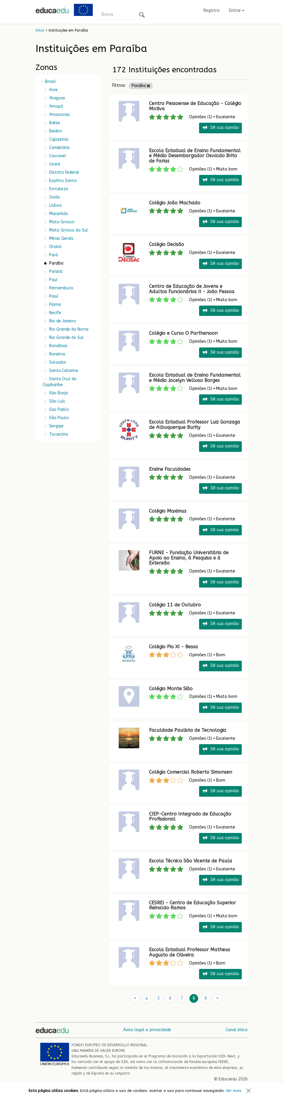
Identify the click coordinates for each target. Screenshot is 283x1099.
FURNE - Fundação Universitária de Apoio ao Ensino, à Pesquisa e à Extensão (189, 558)
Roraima (56, 354)
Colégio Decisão (166, 244)
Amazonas (59, 114)
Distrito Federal (63, 172)
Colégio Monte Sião (171, 688)
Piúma (54, 304)
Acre (53, 89)
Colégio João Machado (174, 203)
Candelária (58, 147)
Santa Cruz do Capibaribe (60, 381)
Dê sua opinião (220, 127)
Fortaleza (58, 188)
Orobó (55, 246)
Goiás (54, 197)
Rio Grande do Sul (66, 337)
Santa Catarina (63, 370)
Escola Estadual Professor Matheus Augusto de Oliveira (189, 952)
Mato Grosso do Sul (68, 230)
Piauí (53, 296)
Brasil (50, 81)
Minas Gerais (60, 238)
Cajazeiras (58, 139)
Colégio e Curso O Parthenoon (183, 333)
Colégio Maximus (167, 511)
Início (40, 30)
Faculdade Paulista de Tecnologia (187, 730)
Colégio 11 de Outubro (175, 605)
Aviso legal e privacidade (147, 1029)
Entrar (236, 10)
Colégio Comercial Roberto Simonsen (190, 772)
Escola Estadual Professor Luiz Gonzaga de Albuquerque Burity (194, 424)
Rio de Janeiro (62, 321)
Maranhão (58, 213)
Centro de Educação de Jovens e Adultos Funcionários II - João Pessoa (191, 288)
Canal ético (237, 1029)
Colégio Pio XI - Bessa (173, 646)
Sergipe (56, 426)
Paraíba (141, 85)
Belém (55, 131)
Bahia (54, 122)
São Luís (56, 401)
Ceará (54, 164)
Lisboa (55, 205)
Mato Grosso (61, 221)
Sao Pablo (58, 409)
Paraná (55, 271)
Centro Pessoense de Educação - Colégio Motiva (195, 106)
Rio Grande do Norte (68, 329)
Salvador (57, 362)
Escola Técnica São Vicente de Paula (190, 861)
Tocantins (58, 434)
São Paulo (58, 417)
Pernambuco (60, 288)
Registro (211, 10)
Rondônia (57, 345)
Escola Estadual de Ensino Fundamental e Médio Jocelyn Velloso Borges (195, 377)
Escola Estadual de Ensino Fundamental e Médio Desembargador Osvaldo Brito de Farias (195, 156)
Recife (54, 312)
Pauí (52, 279)
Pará (53, 254)
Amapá (55, 106)
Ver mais (233, 1090)
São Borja (58, 393)
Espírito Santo (62, 180)
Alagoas (56, 98)
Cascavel (57, 155)
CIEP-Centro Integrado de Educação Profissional (190, 816)
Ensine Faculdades (170, 469)
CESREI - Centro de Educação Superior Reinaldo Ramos (192, 905)
